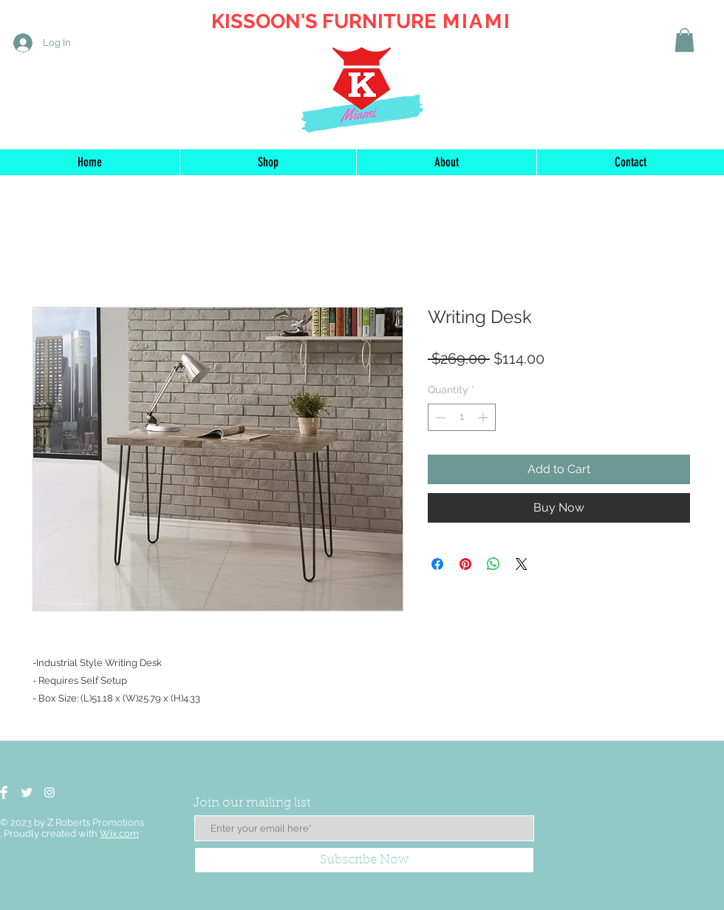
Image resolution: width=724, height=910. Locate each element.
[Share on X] (521, 564)
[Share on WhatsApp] (493, 564)
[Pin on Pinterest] (465, 564)
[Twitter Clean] (26, 792)
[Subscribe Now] (364, 860)
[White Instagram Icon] (49, 792)
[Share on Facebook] (437, 564)
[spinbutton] (461, 417)
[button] (684, 40)
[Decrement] (439, 417)
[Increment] (484, 417)
